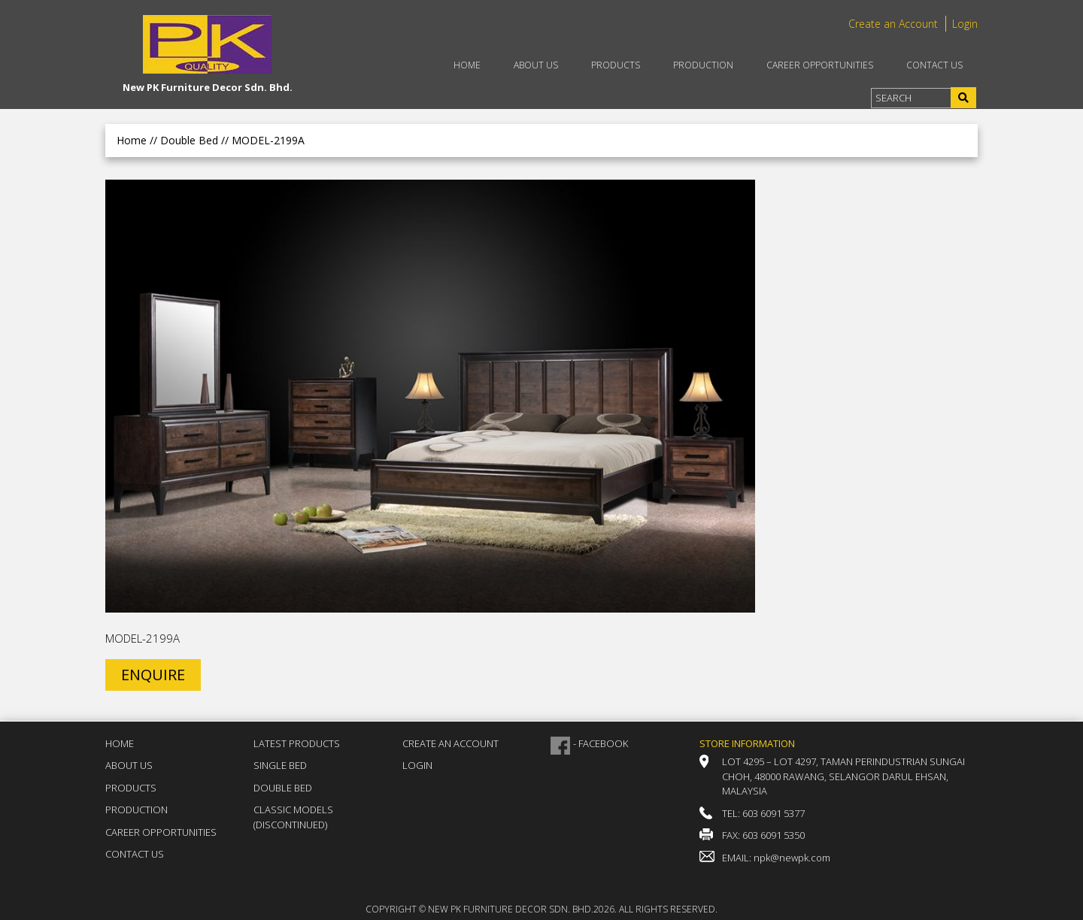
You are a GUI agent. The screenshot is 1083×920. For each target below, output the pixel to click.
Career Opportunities (819, 65)
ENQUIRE (153, 674)
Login (965, 24)
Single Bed (280, 765)
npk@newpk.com (792, 857)
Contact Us (934, 65)
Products (615, 65)
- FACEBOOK (600, 743)
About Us (536, 65)
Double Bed (282, 787)
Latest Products (296, 743)
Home (467, 65)
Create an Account (893, 24)
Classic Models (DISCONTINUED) (293, 817)
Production (703, 65)
